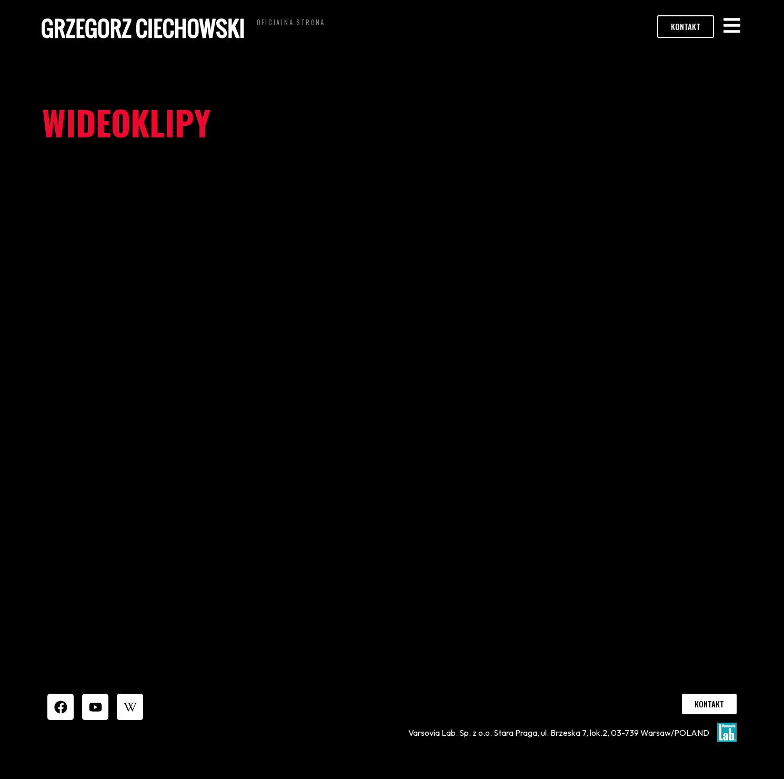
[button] (731, 25)
